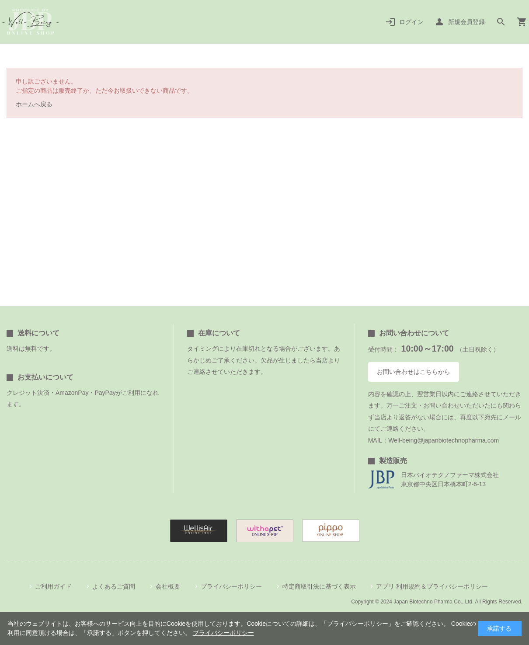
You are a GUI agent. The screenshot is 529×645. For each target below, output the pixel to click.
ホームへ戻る (34, 104)
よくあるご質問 (113, 586)
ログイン (411, 21)
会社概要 (168, 586)
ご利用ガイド (53, 586)
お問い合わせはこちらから (413, 371)
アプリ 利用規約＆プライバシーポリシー (432, 586)
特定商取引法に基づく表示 (319, 586)
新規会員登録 (466, 21)
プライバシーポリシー (231, 586)
